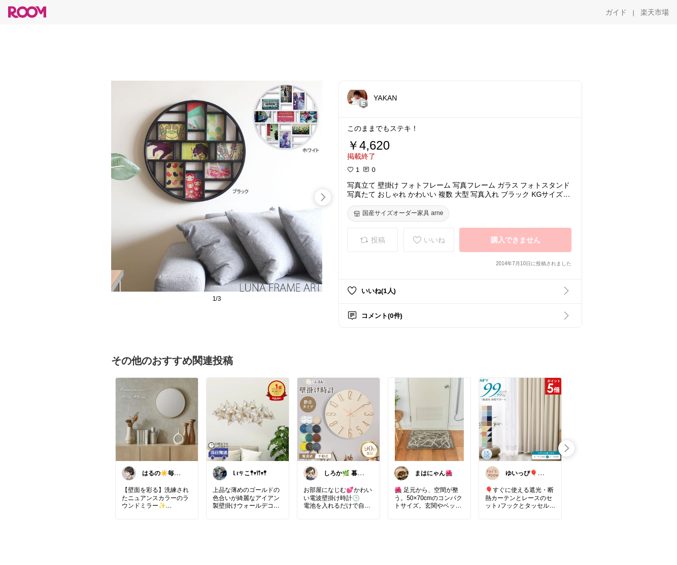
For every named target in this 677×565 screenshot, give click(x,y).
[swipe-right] (323, 197)
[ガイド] (616, 12)
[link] (157, 419)
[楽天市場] (654, 12)
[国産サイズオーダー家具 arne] (398, 213)
